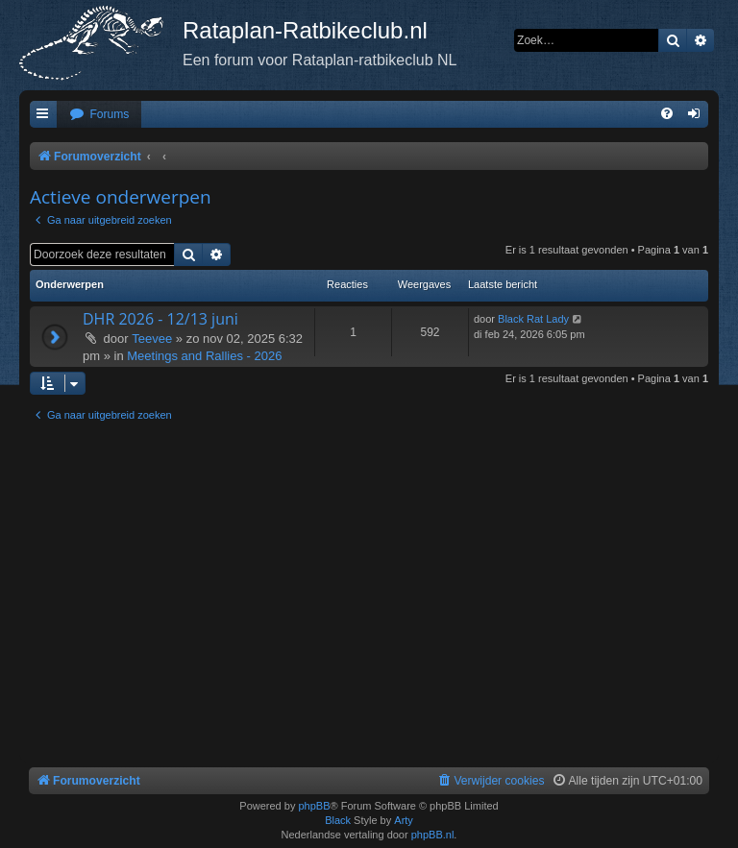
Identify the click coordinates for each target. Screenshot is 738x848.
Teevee (152, 338)
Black (338, 820)
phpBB (314, 806)
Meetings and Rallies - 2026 (204, 356)
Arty (403, 820)
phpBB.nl (433, 834)
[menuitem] (99, 115)
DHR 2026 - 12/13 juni (160, 318)
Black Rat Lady (533, 319)
